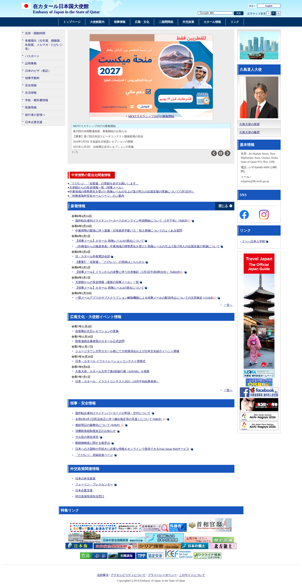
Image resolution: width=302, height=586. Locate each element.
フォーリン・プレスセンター (94, 484)
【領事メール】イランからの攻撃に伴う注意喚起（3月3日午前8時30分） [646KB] (127, 271)
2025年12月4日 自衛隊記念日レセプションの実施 (103, 146)
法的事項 (102, 575)
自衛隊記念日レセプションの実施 (97, 331)
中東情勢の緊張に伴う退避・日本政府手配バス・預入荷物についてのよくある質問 (128, 230)
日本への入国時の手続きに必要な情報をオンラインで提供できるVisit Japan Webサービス (132, 448)
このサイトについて (192, 575)
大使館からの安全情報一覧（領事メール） (96, 187)
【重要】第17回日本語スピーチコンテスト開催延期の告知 (108, 136)
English (269, 6)
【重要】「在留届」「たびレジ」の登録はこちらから (110, 261)
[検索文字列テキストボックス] (215, 13)
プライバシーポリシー (162, 575)
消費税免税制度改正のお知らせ (95, 431)
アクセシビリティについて (128, 575)
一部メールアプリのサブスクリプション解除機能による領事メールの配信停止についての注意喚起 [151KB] (144, 297)
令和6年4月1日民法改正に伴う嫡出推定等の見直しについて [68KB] (118, 419)
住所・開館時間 (35, 33)
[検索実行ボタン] (238, 13)
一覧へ (228, 305)
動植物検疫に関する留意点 (92, 442)
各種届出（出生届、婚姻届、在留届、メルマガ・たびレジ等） (44, 44)
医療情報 (31, 107)
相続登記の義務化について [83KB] (97, 425)
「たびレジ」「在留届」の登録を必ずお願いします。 (104, 183)
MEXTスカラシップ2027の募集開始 (94, 126)
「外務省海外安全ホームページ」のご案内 (96, 195)
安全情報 (31, 85)
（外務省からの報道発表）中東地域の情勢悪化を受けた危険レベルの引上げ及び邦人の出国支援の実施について (147, 246)
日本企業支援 (33, 122)
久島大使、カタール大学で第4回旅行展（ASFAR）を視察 (112, 371)
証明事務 (31, 63)
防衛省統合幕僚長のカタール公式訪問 (99, 341)
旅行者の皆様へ (35, 114)
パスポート (32, 56)
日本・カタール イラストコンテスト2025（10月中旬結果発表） (117, 381)
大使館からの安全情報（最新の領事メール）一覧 (107, 282)
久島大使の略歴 (249, 132)
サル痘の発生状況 (86, 436)
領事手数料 (32, 78)
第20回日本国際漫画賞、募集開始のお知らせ (100, 131)
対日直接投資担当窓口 (89, 496)
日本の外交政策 (85, 478)
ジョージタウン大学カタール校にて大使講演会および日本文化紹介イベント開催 (127, 351)
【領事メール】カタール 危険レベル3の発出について (109, 240)
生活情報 (31, 92)
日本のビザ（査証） (38, 70)
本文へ (252, 6)
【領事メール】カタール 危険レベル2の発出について (109, 287)
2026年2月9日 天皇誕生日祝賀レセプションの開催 (103, 141)
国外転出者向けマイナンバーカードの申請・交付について (112, 413)
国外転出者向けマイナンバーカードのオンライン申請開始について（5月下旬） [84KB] (131, 220)
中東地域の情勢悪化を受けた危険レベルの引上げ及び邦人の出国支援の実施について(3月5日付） (132, 191)
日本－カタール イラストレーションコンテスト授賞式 (110, 361)
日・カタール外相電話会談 (92, 256)
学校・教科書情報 (36, 100)
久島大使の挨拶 (249, 124)
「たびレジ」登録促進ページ (94, 455)
